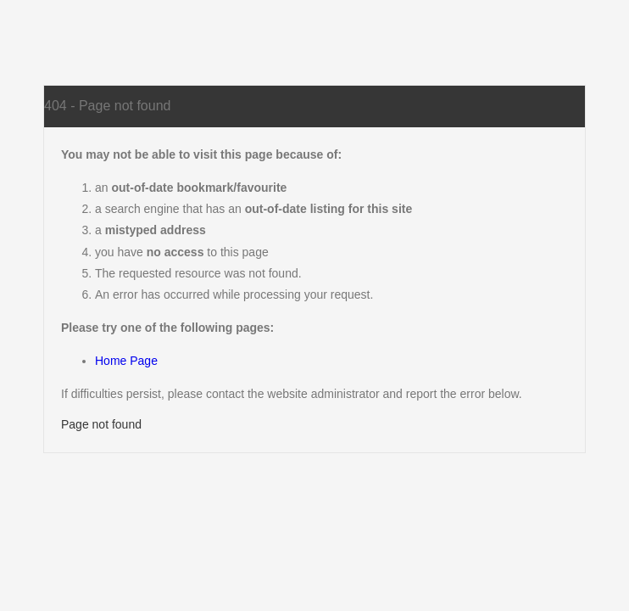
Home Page (126, 360)
